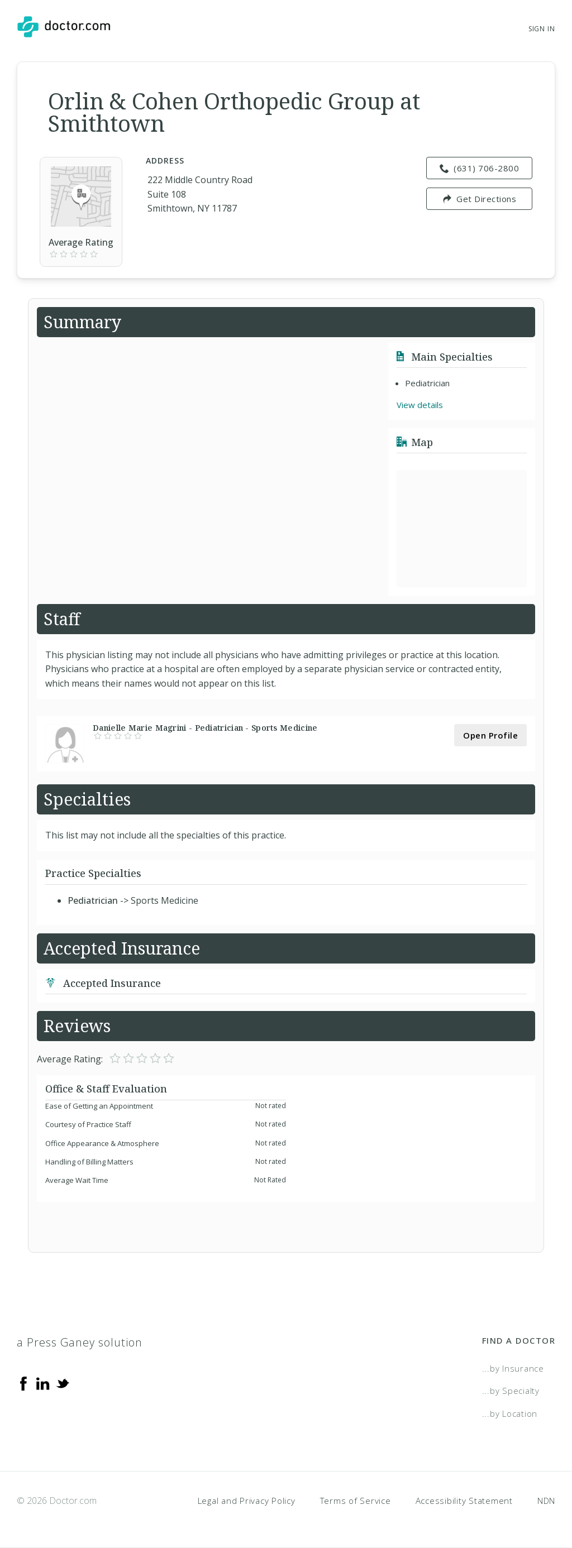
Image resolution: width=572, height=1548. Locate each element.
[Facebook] (23, 1383)
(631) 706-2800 (479, 168)
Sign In (541, 28)
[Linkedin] (43, 1383)
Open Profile (490, 735)
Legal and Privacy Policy (246, 1500)
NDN (546, 1500)
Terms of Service (355, 1500)
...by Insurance (513, 1368)
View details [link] (420, 404)
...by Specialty (511, 1390)
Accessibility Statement (464, 1500)
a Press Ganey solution (79, 1342)
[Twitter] (62, 1383)
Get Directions (479, 198)
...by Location (510, 1413)
